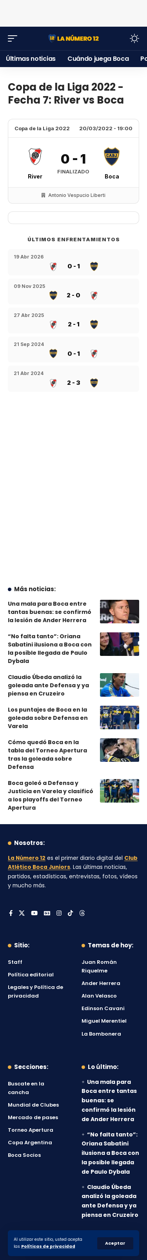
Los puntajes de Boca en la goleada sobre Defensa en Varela (48, 718)
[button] (115, 1243)
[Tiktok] (70, 913)
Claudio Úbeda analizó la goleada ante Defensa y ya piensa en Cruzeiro (48, 685)
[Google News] (47, 913)
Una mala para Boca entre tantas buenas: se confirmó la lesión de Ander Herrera (49, 612)
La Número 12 (26, 858)
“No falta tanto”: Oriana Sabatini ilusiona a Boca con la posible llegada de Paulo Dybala (50, 648)
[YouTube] (34, 913)
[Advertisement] (74, 12)
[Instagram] (59, 913)
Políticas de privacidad (48, 1246)
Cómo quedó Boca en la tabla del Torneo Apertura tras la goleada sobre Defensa (47, 754)
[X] (22, 913)
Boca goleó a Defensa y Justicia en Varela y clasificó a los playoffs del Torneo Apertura (50, 795)
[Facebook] (11, 913)
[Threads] (82, 913)
